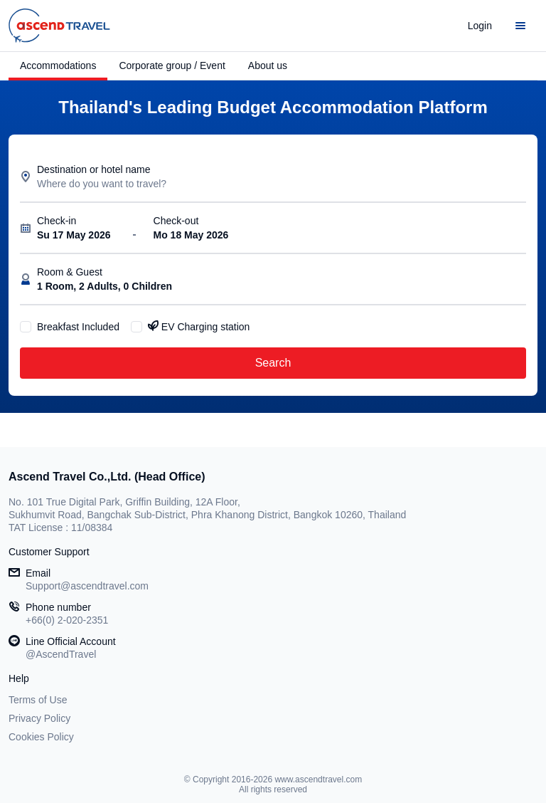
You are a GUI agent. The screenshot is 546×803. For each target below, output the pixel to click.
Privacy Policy (39, 718)
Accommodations (58, 65)
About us (267, 65)
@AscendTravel (61, 654)
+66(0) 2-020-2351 (67, 620)
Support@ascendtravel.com (87, 586)
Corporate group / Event (172, 65)
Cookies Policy (41, 736)
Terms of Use (38, 699)
